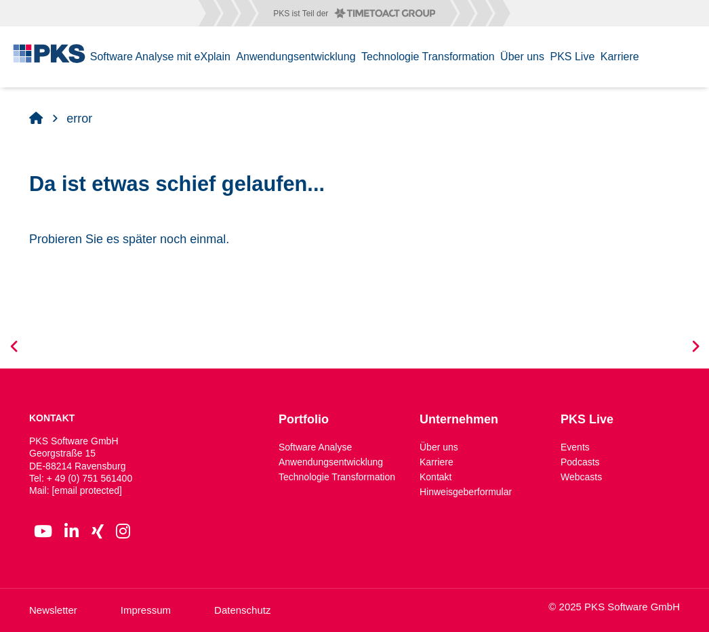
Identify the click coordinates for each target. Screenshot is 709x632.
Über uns (439, 447)
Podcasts (580, 462)
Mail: (75, 490)
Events (575, 447)
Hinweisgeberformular (466, 491)
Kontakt (435, 476)
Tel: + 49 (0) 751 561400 (80, 478)
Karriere (436, 462)
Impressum (146, 610)
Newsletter (53, 610)
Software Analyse (315, 447)
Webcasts (581, 476)
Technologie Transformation (337, 476)
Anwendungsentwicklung (331, 462)
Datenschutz (242, 610)
